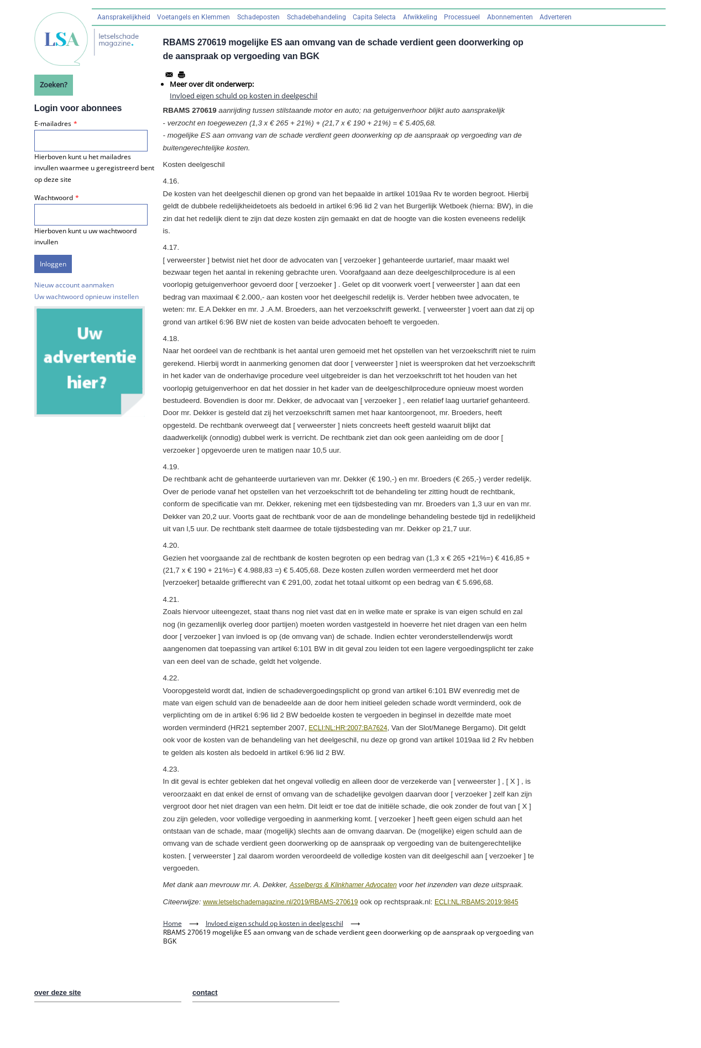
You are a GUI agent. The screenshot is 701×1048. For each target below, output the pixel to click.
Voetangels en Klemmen (193, 17)
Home (172, 923)
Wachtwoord (53, 197)
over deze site (57, 992)
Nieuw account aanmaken (74, 285)
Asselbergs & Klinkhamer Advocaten (343, 885)
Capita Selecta (374, 17)
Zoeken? (53, 85)
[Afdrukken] (181, 74)
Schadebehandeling (316, 17)
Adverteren (556, 17)
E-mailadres (52, 123)
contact (205, 992)
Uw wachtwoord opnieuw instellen (86, 296)
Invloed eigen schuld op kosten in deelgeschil (243, 96)
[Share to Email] (169, 74)
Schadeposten (258, 17)
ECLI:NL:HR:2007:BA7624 (347, 728)
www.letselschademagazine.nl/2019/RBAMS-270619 (280, 902)
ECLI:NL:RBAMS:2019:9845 (476, 902)
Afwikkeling (420, 17)
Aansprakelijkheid (123, 17)
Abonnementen (510, 17)
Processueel (462, 17)
